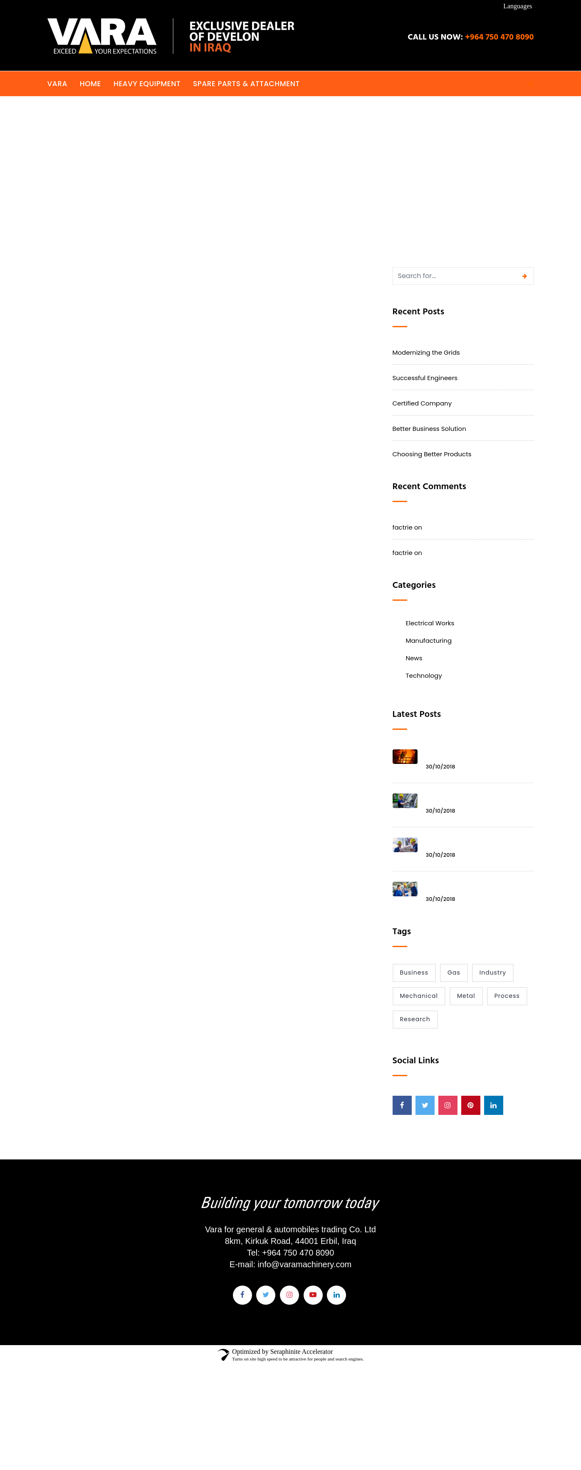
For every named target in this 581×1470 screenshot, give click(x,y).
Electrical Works (430, 623)
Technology (424, 675)
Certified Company (422, 403)
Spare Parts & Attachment (246, 84)
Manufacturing (429, 640)
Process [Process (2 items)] (507, 996)
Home (90, 84)
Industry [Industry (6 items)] (493, 972)
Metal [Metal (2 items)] (466, 996)
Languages (517, 6)
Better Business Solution (429, 428)
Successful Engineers (425, 377)
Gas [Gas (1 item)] (453, 972)
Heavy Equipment (147, 84)
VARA (57, 84)
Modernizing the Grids (426, 352)
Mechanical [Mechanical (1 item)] (419, 996)
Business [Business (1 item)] (414, 972)
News (414, 658)
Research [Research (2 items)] (415, 1019)
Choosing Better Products (432, 454)
